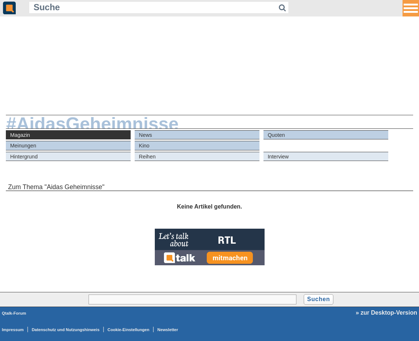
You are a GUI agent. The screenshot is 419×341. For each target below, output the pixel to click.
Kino (144, 146)
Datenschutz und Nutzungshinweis (66, 329)
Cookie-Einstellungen (128, 329)
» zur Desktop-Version (386, 313)
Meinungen (23, 146)
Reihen (147, 157)
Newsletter (167, 329)
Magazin (20, 135)
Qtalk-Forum (14, 313)
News (145, 135)
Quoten (276, 135)
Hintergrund (24, 157)
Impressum (13, 329)
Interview (278, 157)
